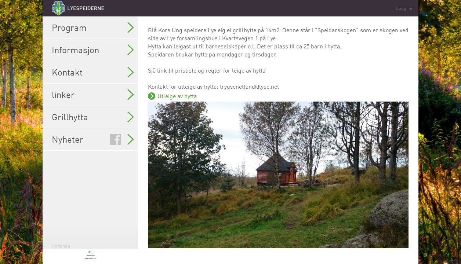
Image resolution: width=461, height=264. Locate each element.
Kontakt (93, 72)
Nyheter (93, 139)
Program (93, 27)
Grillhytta (93, 116)
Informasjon (93, 49)
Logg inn (405, 8)
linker (93, 94)
